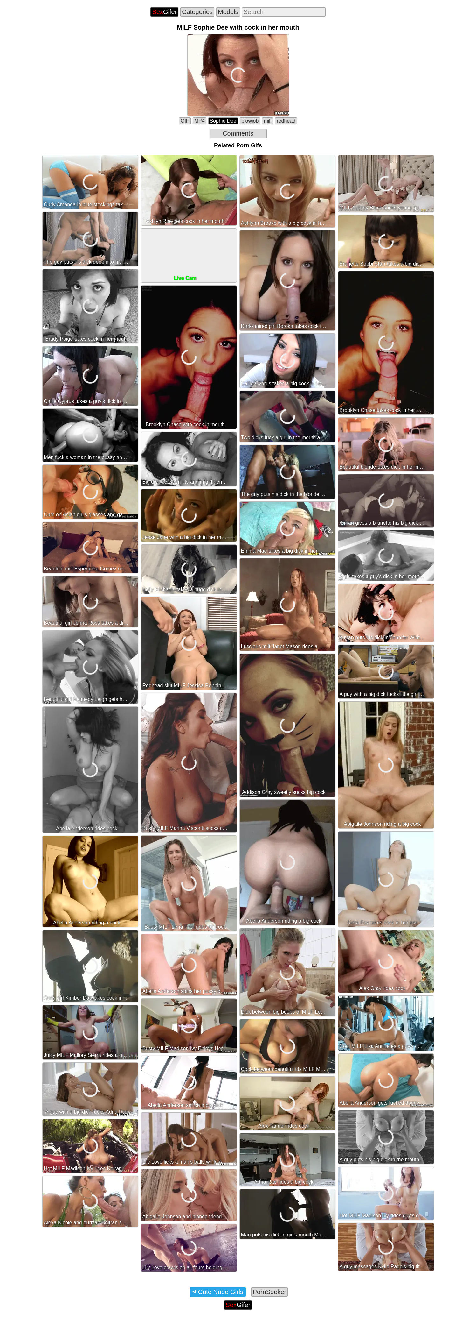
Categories (197, 11)
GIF (185, 121)
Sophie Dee (223, 121)
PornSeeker (269, 1291)
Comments (238, 133)
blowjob (250, 121)
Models (228, 11)
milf (268, 121)
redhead (286, 121)
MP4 (199, 121)
